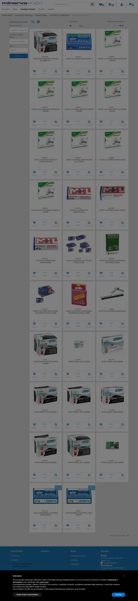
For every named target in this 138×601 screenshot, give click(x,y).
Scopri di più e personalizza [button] (27, 594)
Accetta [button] (118, 594)
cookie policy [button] (44, 582)
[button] (124, 576)
